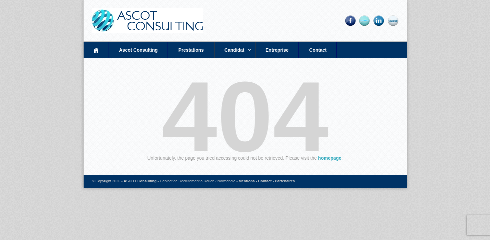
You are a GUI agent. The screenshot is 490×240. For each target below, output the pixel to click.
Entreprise (276, 50)
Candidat (232, 52)
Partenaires (285, 181)
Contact (317, 50)
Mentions (246, 181)
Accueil (96, 50)
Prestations (191, 50)
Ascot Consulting (138, 50)
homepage (329, 158)
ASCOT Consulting (140, 181)
